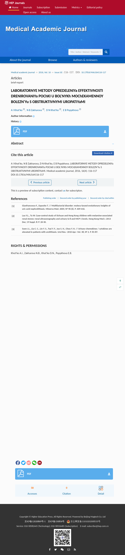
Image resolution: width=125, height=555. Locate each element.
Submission (61, 7)
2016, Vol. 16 (45, 72)
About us (46, 12)
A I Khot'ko (17, 110)
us (64, 190)
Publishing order (49, 198)
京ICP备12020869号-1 (35, 521)
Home (13, 7)
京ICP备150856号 (56, 521)
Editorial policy (94, 7)
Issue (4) (58, 72)
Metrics (77, 7)
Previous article (39, 182)
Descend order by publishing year (73, 198)
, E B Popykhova (70, 110)
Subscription (43, 7)
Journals (27, 7)
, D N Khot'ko (51, 110)
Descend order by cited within (102, 198)
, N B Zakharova (33, 110)
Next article (87, 182)
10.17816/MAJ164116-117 (93, 72)
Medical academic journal (23, 72)
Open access (29, 12)
